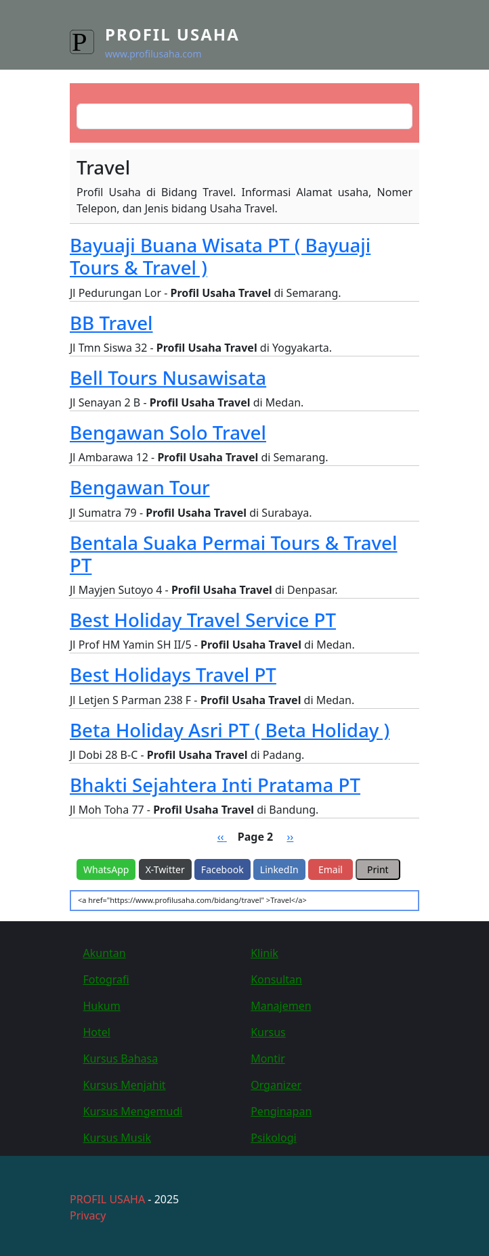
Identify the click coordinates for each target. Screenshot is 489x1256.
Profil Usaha (172, 34)
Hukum (102, 1005)
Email (330, 869)
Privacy (88, 1215)
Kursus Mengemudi (133, 1111)
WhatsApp (106, 869)
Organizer (276, 1084)
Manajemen (281, 1005)
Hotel (96, 1032)
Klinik (264, 953)
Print (378, 869)
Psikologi (273, 1137)
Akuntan (104, 953)
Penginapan (281, 1111)
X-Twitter (165, 869)
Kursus (268, 1032)
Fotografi (106, 979)
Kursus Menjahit (124, 1084)
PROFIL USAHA (107, 1199)
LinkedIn (279, 869)
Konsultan (276, 979)
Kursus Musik (117, 1137)
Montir (268, 1058)
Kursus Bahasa (120, 1058)
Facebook (222, 869)
